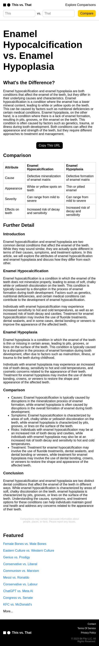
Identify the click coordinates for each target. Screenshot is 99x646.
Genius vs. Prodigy (16, 557)
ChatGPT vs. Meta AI (18, 591)
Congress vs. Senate (18, 597)
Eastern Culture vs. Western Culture (28, 550)
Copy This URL (49, 145)
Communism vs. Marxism (21, 570)
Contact (92, 624)
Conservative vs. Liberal (20, 564)
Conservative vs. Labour (20, 584)
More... (8, 611)
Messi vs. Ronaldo (16, 577)
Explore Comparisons (80, 5)
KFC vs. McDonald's (17, 604)
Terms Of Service (86, 628)
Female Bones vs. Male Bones (24, 544)
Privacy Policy (88, 632)
